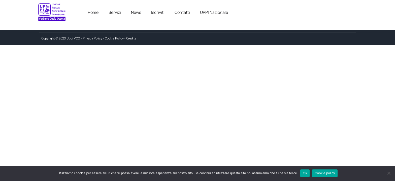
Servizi (115, 12)
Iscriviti (157, 12)
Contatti (182, 12)
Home (93, 12)
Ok (305, 173)
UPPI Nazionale (214, 12)
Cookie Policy (114, 38)
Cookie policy (325, 173)
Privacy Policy (92, 38)
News (136, 12)
